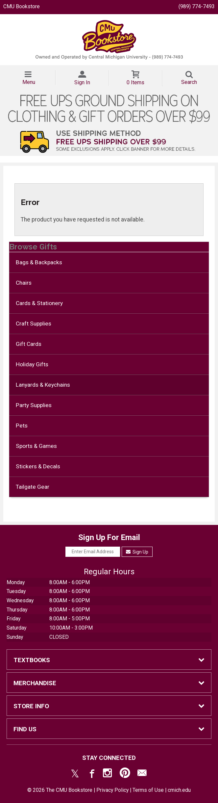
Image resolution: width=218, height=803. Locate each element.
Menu (28, 82)
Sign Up (137, 552)
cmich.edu (179, 790)
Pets (22, 425)
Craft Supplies (33, 323)
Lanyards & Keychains (43, 384)
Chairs (24, 282)
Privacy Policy (112, 790)
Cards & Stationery (39, 303)
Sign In (82, 82)
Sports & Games (36, 446)
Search (189, 82)
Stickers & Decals (38, 466)
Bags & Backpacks (39, 262)
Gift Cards (28, 344)
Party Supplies (34, 405)
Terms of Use (148, 790)
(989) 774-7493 (197, 6)
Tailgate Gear (32, 486)
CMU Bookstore (21, 6)
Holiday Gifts (32, 364)
